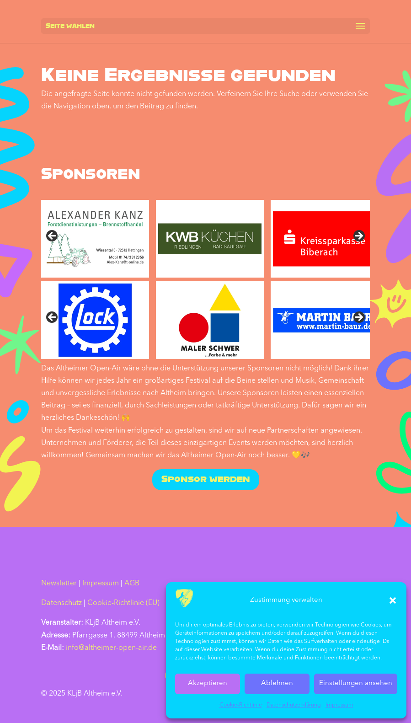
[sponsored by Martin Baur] (325, 320)
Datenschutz (61, 603)
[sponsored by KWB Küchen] (210, 239)
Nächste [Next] (358, 318)
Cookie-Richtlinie (240, 705)
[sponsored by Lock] (95, 320)
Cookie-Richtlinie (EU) (123, 603)
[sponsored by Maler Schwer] (210, 320)
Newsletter (59, 583)
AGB (131, 583)
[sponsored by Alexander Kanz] (95, 239)
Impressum (339, 705)
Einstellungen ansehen (355, 683)
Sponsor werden (205, 479)
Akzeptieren (207, 683)
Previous (52, 236)
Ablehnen (277, 683)
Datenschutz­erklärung (294, 705)
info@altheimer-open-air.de (111, 648)
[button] (392, 600)
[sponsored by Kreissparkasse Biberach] (325, 239)
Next (358, 236)
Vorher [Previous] (52, 318)
